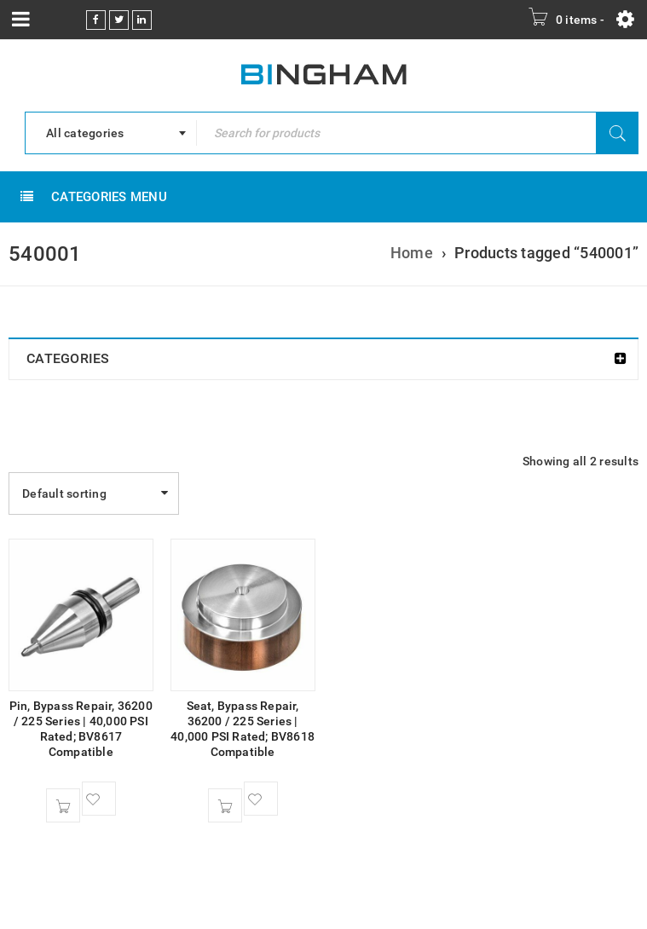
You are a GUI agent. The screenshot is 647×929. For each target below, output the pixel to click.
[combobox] (111, 133)
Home (411, 253)
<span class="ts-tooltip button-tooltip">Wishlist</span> (99, 799)
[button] (63, 805)
